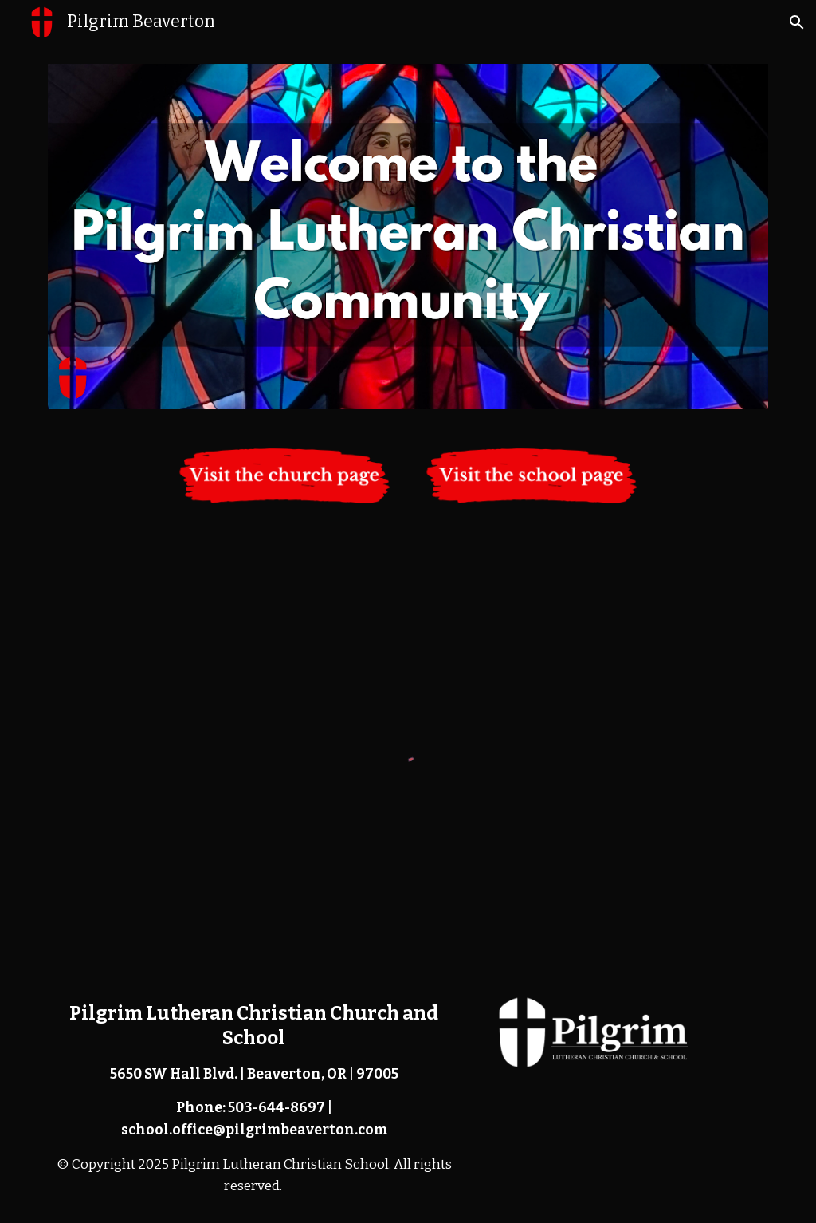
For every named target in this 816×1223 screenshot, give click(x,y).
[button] (797, 22)
